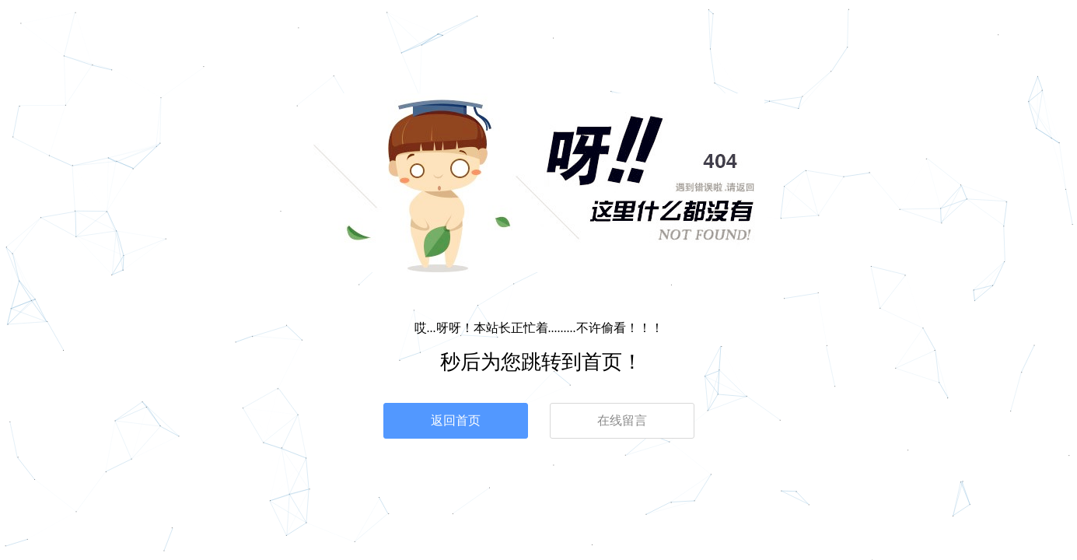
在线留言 (622, 420)
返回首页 (456, 420)
